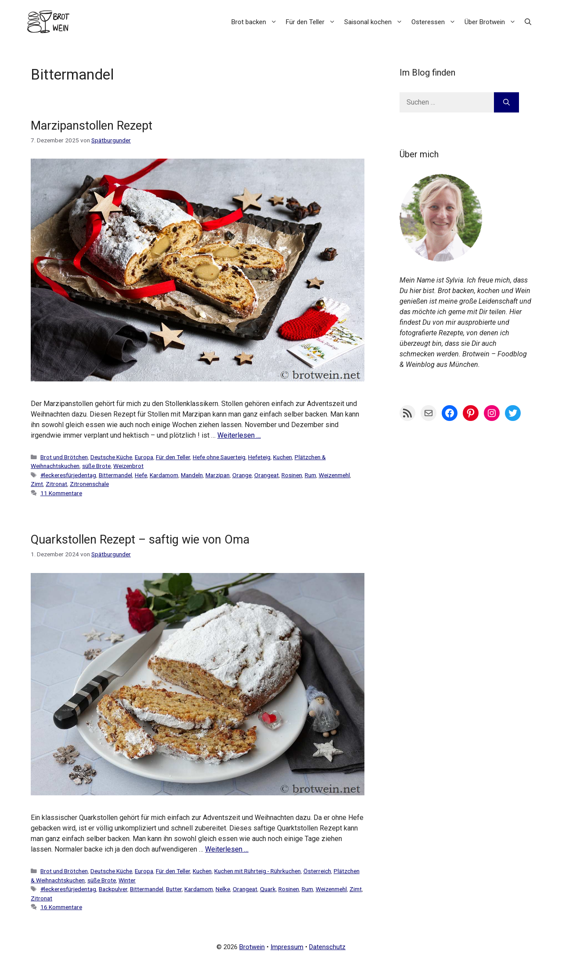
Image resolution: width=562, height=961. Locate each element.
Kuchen (282, 457)
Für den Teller (313, 22)
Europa (144, 457)
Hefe (141, 475)
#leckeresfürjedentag (68, 475)
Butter (174, 888)
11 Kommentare (61, 493)
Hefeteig (259, 457)
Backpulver (113, 888)
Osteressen (435, 22)
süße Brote (96, 465)
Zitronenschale (89, 483)
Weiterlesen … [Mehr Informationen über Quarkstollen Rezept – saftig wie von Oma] (227, 849)
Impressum (286, 947)
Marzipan (217, 475)
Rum (310, 475)
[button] (528, 22)
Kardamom (164, 475)
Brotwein (252, 947)
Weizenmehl (334, 475)
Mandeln (192, 475)
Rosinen (291, 475)
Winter (127, 880)
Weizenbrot (128, 465)
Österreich (317, 870)
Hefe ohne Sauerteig (219, 457)
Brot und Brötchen (64, 457)
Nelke (223, 888)
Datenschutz (327, 947)
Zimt (37, 483)
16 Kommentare (61, 906)
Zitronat (56, 483)
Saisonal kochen (375, 22)
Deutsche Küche (111, 457)
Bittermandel (115, 475)
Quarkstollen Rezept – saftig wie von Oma (140, 540)
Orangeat (266, 475)
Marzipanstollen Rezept (91, 126)
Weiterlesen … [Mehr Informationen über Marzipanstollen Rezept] (239, 435)
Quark (268, 888)
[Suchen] (506, 102)
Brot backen (256, 22)
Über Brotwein (492, 22)
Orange (242, 475)
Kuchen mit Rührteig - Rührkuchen (257, 870)
